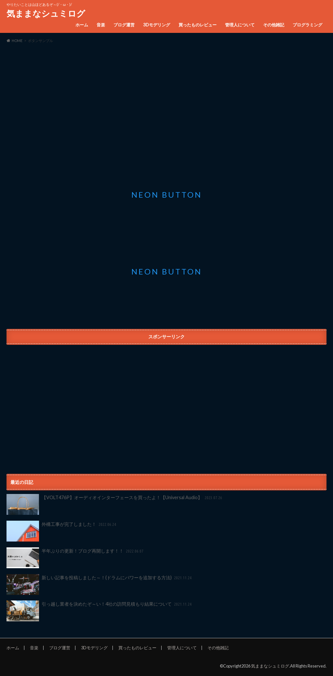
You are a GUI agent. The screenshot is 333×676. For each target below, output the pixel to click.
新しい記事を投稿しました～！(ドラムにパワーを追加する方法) (100, 584)
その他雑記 (273, 24)
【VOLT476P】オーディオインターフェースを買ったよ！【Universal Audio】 (115, 504)
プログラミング (307, 24)
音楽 (101, 24)
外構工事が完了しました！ (62, 531)
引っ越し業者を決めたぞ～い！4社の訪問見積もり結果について (100, 610)
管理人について (240, 24)
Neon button (166, 194)
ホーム (81, 24)
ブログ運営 (124, 24)
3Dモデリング (156, 24)
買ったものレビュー (198, 24)
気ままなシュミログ (46, 13)
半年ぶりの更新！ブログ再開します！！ (75, 557)
